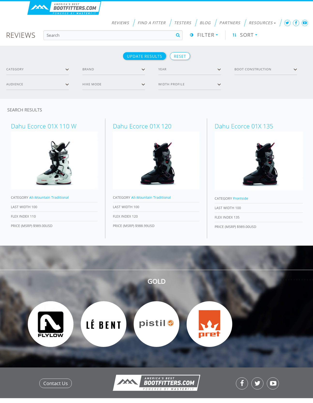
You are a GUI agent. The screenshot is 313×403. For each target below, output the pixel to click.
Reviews (120, 22)
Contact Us (55, 383)
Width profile (171, 84)
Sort (247, 34)
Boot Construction (252, 69)
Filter (205, 34)
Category (15, 69)
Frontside (240, 198)
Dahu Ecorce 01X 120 (142, 126)
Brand (88, 69)
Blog (205, 22)
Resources (262, 22)
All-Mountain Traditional (49, 197)
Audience (14, 84)
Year (162, 69)
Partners (229, 22)
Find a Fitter (152, 22)
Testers (182, 22)
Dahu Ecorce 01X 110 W (43, 126)
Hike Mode (92, 84)
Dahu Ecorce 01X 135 (244, 126)
